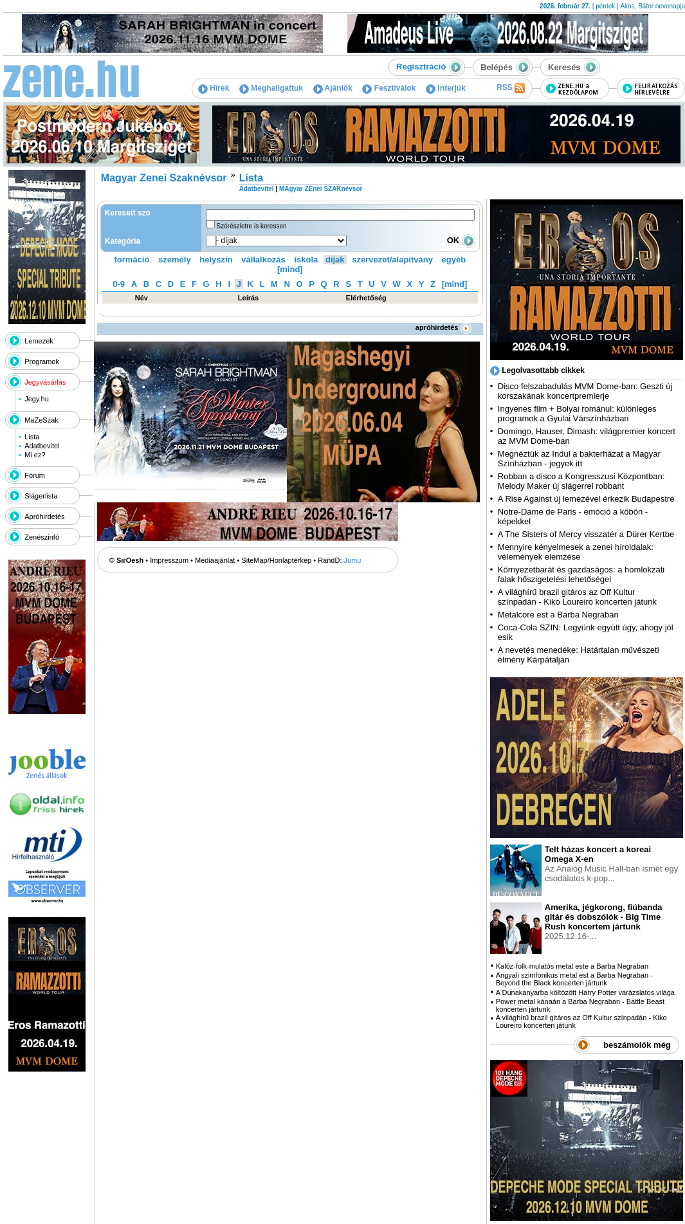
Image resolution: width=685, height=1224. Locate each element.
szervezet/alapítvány (392, 259)
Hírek (213, 88)
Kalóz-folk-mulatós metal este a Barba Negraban (572, 966)
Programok (41, 361)
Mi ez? (34, 455)
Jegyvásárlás (45, 382)
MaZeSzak (41, 420)
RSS (511, 88)
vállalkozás (263, 259)
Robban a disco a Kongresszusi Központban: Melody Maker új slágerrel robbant (581, 481)
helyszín (215, 259)
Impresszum (169, 560)
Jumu (352, 560)
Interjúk (446, 88)
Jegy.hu (36, 399)
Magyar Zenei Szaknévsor (164, 177)
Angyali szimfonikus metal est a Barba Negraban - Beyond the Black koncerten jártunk (574, 979)
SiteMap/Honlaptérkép (276, 560)
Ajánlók (332, 88)
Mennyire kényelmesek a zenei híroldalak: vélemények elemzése (575, 552)
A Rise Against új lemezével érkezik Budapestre (586, 499)
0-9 (119, 284)
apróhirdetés (443, 327)
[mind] (290, 269)
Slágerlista (40, 496)
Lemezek (38, 341)
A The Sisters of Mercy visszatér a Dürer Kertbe (586, 534)
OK (461, 240)
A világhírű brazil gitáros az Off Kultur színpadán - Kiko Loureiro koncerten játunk (577, 597)
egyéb (454, 259)
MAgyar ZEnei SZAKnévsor (320, 188)
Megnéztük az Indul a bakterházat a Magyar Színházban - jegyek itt (579, 458)
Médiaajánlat (215, 560)
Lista (31, 437)
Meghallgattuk (271, 88)
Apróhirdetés (44, 516)
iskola (306, 259)
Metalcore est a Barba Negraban (558, 614)
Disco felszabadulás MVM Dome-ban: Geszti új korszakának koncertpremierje (585, 391)
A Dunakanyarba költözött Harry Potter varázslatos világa (585, 992)
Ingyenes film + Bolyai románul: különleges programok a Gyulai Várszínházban (577, 413)
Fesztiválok (389, 88)
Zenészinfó (41, 537)
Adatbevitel (41, 446)
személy (174, 259)
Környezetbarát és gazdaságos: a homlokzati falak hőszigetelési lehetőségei (581, 574)
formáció (132, 259)
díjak (335, 259)
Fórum (34, 475)
